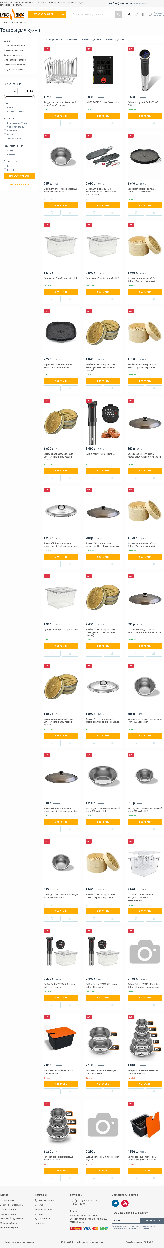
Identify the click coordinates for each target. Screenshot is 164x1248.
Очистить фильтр (19, 185)
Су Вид (10, 135)
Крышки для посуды (14, 50)
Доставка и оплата (24, 2)
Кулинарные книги (13, 55)
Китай (10, 166)
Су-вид (7, 41)
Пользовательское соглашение (19, 1242)
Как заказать (6, 2)
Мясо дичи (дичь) (9, 1223)
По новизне (71, 39)
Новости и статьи (57, 2)
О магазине (41, 2)
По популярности (54, 39)
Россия (10, 170)
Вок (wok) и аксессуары (11, 1205)
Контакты (17, 5)
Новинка (11, 154)
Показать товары (19, 176)
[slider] (5, 96)
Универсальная (14, 139)
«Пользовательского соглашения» (134, 1228)
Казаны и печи (7, 1200)
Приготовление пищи (14, 45)
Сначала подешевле (91, 39)
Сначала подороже (114, 39)
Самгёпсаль (12, 131)
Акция (10, 150)
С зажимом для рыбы (17, 127)
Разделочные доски (14, 69)
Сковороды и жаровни (15, 60)
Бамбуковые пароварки (15, 65)
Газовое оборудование (11, 1218)
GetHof (10, 107)
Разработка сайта (134, 1242)
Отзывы (72, 2)
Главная (3, 23)
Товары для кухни (9, 1227)
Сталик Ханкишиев (16, 111)
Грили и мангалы (8, 1209)
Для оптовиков (42, 1218)
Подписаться (152, 1220)
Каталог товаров (19, 23)
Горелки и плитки (8, 1214)
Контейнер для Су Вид (17, 123)
